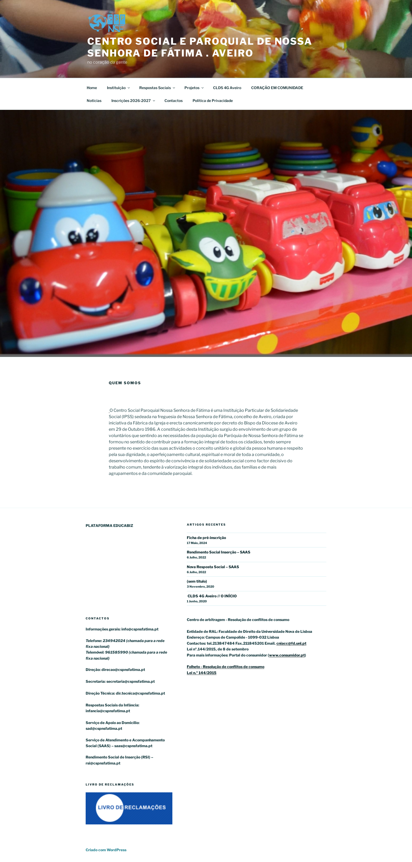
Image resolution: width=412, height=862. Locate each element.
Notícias (94, 100)
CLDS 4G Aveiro (227, 87)
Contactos (173, 100)
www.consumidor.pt (287, 655)
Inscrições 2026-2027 (133, 100)
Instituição (119, 87)
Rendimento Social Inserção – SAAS (218, 552)
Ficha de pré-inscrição (206, 537)
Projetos (194, 87)
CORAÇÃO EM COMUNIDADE (277, 87)
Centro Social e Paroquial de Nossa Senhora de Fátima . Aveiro (199, 47)
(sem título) (197, 581)
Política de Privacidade (213, 100)
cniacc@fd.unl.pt (291, 643)
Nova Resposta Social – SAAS (213, 567)
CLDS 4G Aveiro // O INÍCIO (212, 596)
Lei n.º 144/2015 (202, 672)
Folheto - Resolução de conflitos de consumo (225, 666)
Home (92, 87)
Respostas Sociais (157, 87)
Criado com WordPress (106, 850)
